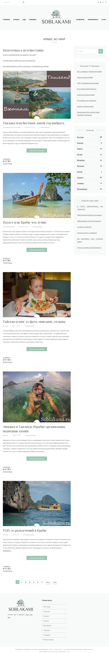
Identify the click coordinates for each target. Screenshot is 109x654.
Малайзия (81, 160)
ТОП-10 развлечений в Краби (24, 530)
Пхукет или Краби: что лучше (25, 222)
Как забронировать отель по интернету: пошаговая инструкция (26, 66)
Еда (24, 19)
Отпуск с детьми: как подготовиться (89, 248)
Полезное (80, 19)
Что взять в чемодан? (84, 227)
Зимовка (32, 19)
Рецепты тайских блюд (85, 106)
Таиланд (17, 127)
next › (48, 582)
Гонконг (80, 143)
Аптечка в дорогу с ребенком (87, 233)
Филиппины (82, 189)
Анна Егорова (45, 127)
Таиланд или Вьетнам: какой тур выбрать (34, 123)
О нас (104, 19)
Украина (80, 183)
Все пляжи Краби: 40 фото (86, 89)
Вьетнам (6, 127)
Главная (6, 19)
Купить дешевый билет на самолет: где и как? (19, 55)
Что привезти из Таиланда (86, 100)
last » (55, 582)
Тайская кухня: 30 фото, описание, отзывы (34, 321)
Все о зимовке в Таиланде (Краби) (89, 71)
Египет (80, 149)
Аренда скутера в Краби (86, 95)
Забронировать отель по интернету (89, 221)
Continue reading (36, 150)
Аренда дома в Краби (85, 77)
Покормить (7, 551)
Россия (79, 172)
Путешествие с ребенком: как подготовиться (19, 60)
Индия (79, 154)
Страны (16, 19)
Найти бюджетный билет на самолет (89, 215)
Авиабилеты (93, 19)
